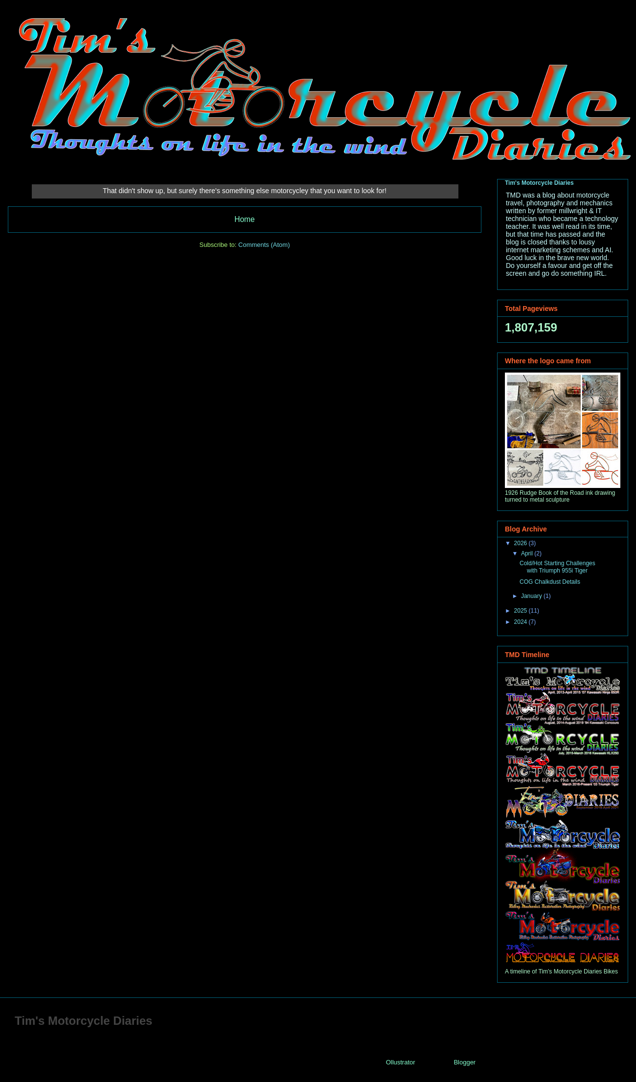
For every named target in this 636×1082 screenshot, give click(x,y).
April (527, 553)
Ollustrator (400, 1062)
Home (244, 219)
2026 (521, 543)
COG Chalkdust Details (550, 581)
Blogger (464, 1062)
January (532, 596)
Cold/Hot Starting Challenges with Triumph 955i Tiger (557, 567)
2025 (521, 610)
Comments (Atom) (264, 244)
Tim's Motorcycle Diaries (539, 182)
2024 (521, 621)
